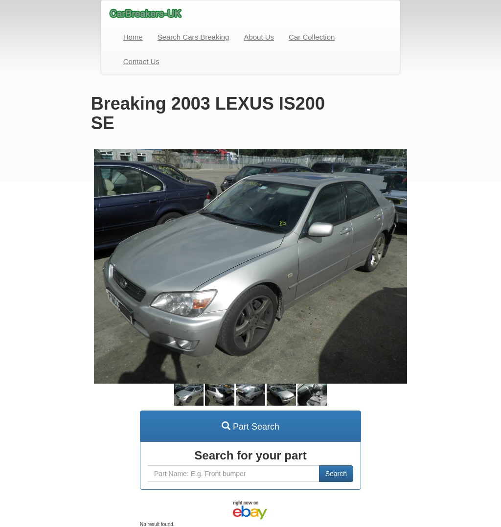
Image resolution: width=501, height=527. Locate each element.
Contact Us (141, 61)
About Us (259, 37)
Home (133, 37)
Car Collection (312, 37)
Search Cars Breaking (193, 37)
